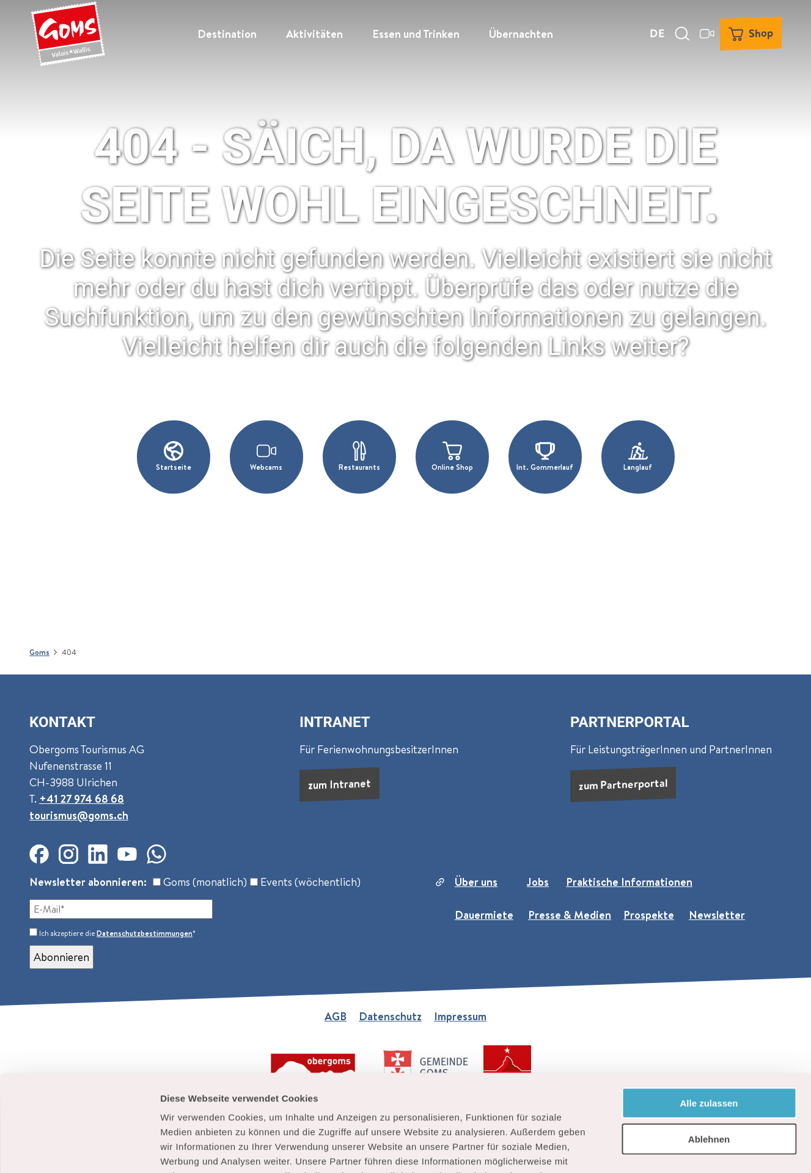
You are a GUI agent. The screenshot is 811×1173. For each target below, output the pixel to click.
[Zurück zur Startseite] (67, 33)
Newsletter (717, 915)
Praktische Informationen (629, 882)
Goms (39, 652)
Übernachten (521, 34)
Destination (227, 34)
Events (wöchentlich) (305, 882)
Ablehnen (709, 1048)
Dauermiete (484, 915)
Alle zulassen (709, 1012)
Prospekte (648, 915)
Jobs (538, 882)
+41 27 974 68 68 (81, 798)
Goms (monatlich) (200, 882)
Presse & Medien (569, 915)
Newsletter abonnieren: (88, 882)
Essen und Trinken (416, 34)
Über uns (476, 882)
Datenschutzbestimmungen (145, 933)
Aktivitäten (314, 34)
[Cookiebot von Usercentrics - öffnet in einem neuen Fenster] (79, 1149)
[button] (173, 457)
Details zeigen (650, 1149)
